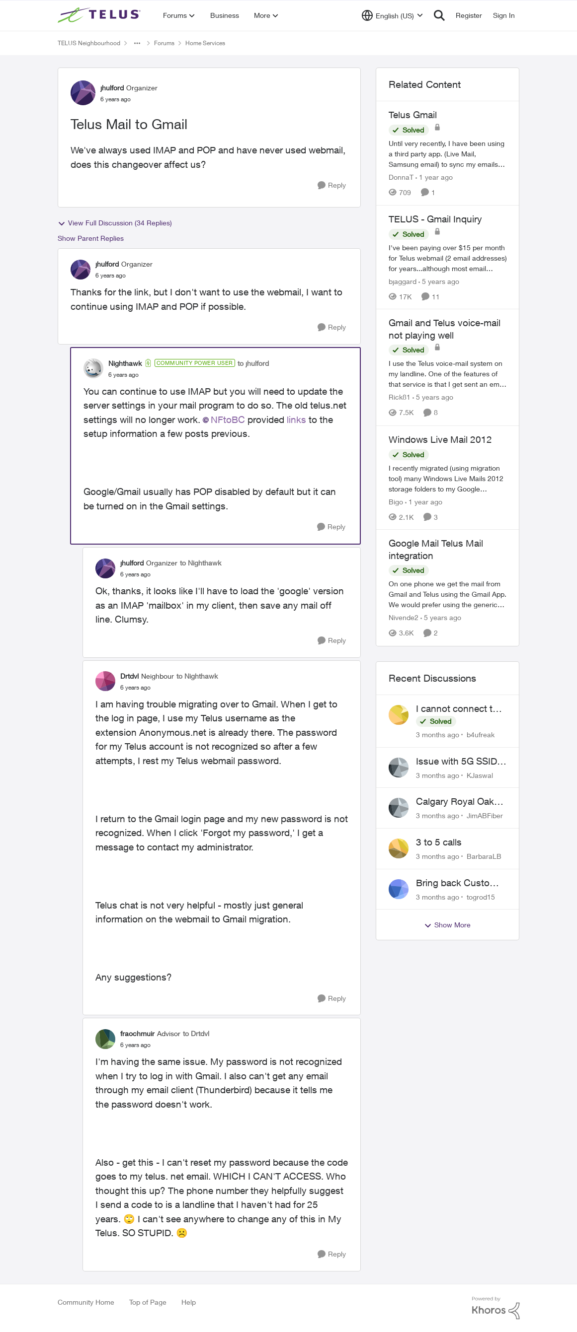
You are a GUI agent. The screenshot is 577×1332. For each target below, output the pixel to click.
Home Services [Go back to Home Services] (205, 43)
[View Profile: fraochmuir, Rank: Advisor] (105, 1039)
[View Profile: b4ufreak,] (399, 715)
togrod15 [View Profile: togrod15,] (481, 896)
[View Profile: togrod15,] (399, 889)
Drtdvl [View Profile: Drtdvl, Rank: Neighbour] (129, 676)
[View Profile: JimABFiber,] (399, 808)
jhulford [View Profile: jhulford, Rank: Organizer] (112, 87)
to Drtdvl (196, 1033)
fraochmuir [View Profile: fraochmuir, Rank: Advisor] (137, 1033)
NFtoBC (228, 419)
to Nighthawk (200, 563)
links (296, 419)
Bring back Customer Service (460, 883)
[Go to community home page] (100, 15)
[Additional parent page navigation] (137, 43)
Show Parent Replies (91, 238)
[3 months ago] (437, 734)
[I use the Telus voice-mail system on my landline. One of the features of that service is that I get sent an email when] (448, 374)
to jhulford (253, 363)
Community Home (86, 1302)
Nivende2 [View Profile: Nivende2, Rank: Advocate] (403, 618)
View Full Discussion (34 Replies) (115, 222)
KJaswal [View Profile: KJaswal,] (480, 775)
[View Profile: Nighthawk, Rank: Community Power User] (93, 368)
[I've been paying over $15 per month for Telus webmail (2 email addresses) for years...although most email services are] (448, 257)
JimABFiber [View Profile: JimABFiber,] (485, 815)
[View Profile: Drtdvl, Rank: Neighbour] (105, 681)
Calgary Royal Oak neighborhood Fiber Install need (457, 802)
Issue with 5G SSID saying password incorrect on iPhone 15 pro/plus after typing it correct (457, 762)
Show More (447, 924)
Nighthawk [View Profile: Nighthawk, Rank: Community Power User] (125, 363)
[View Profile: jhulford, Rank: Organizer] (83, 92)
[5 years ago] (438, 281)
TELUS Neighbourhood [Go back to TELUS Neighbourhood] (89, 43)
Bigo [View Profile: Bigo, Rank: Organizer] (396, 501)
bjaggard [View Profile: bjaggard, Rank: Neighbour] (402, 281)
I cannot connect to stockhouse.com (457, 709)
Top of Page (147, 1302)
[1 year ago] (434, 177)
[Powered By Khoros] (496, 1308)
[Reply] (332, 185)
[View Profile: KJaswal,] (399, 767)
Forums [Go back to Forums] (164, 43)
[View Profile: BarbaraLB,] (399, 848)
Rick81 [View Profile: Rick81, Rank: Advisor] (400, 397)
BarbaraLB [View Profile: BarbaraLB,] (484, 856)
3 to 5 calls (439, 842)
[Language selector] (392, 15)
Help (188, 1302)
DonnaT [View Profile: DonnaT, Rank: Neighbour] (401, 177)
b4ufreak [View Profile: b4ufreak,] (481, 734)
